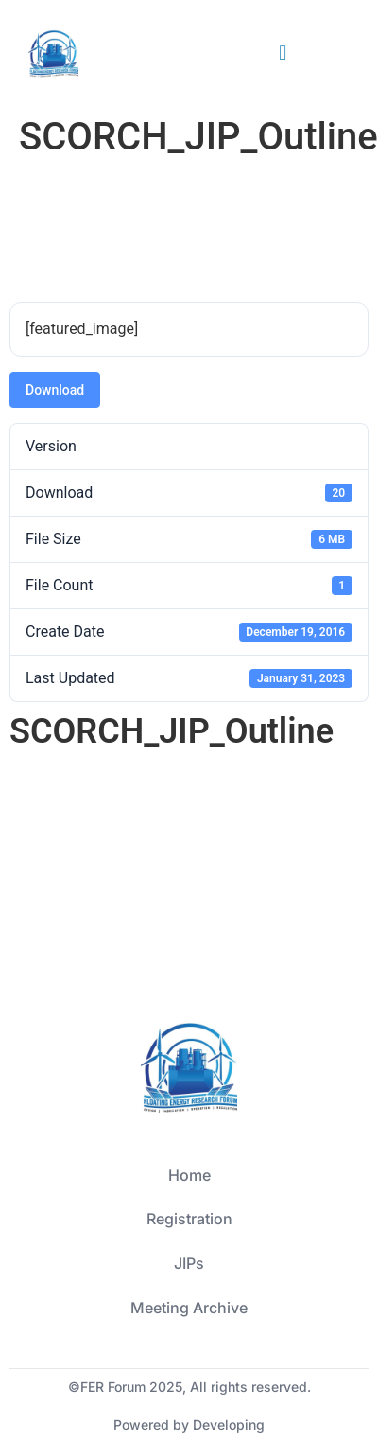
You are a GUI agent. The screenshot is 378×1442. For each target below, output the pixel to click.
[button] (283, 53)
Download (55, 389)
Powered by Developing (189, 1424)
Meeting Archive (189, 1307)
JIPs (189, 1263)
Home (189, 1175)
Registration (189, 1218)
